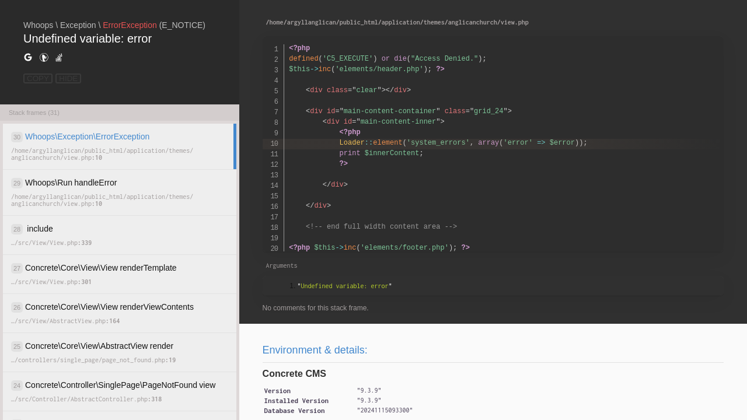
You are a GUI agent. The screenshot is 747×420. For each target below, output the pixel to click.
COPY (38, 78)
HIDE (68, 78)
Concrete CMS (294, 374)
